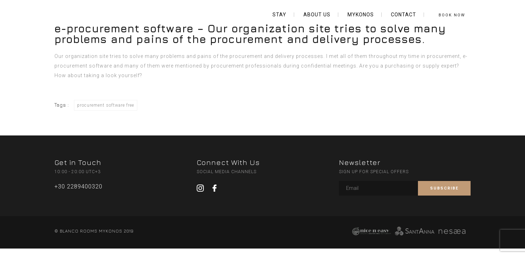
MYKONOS (361, 14)
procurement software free (105, 105)
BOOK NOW (452, 15)
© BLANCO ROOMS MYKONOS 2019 (93, 231)
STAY (279, 14)
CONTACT (403, 14)
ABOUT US (316, 14)
